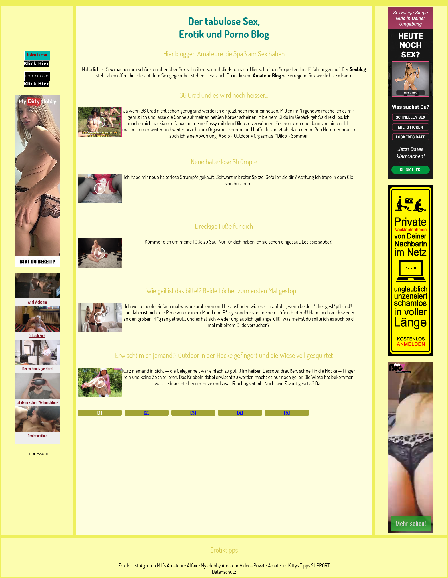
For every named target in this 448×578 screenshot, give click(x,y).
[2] (146, 413)
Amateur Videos (237, 565)
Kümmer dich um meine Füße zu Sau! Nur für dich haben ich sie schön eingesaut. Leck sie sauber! (239, 241)
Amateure (176, 565)
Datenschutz (224, 572)
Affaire (193, 565)
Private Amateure (270, 565)
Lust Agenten (143, 565)
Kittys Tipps (299, 565)
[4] (240, 413)
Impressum (37, 453)
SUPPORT (320, 565)
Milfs (161, 565)
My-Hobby (211, 565)
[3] (193, 413)
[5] (287, 413)
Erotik (124, 565)
